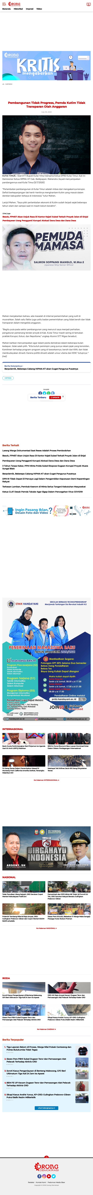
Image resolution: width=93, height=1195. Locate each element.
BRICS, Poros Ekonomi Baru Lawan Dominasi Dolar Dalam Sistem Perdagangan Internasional (68, 747)
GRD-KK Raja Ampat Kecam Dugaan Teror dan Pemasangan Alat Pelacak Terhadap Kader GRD (66, 996)
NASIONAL (9, 877)
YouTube (51, 1177)
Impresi (29, 9)
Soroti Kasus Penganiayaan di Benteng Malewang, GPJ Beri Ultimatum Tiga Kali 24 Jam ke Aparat (22, 996)
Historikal (18, 9)
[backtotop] (46, 1158)
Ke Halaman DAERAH (46, 1029)
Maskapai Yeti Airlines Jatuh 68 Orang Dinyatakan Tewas (67, 769)
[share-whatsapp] (48, 393)
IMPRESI (8, 378)
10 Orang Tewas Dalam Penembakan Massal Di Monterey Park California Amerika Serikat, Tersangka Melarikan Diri (23, 770)
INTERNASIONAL (12, 729)
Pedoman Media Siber (56, 1182)
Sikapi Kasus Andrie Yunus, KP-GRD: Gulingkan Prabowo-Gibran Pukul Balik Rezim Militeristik (66, 1018)
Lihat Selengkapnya (46, 1108)
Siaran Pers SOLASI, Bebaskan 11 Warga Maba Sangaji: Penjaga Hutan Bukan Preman (69, 918)
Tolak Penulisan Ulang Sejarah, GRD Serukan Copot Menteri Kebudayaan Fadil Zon (22, 895)
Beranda (6, 9)
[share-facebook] (40, 393)
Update (55, 397)
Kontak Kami (41, 1182)
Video (39, 9)
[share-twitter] (44, 393)
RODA (6, 978)
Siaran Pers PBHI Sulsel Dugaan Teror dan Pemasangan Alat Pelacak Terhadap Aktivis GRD (21, 1018)
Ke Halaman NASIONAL (46, 928)
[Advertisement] (46, 30)
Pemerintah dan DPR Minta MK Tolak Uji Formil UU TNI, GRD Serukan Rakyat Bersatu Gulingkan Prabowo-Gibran (68, 896)
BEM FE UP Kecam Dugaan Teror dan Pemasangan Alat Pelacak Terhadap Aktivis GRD (38, 1084)
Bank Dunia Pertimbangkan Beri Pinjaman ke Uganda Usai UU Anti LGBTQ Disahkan (23, 747)
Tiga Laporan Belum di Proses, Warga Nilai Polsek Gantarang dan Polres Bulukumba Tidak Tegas (39, 1048)
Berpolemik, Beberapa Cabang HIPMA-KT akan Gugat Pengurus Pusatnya (41, 369)
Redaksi (31, 1182)
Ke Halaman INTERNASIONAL (46, 780)
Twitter (54, 1177)
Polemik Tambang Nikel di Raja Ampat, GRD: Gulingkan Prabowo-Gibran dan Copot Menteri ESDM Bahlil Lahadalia (23, 919)
